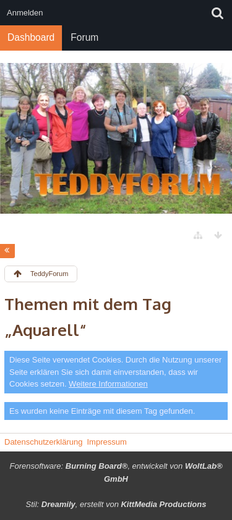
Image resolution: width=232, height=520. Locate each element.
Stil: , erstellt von (116, 504)
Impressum (106, 442)
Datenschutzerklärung (43, 442)
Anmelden (25, 12)
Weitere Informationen (108, 383)
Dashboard (30, 37)
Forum (84, 37)
